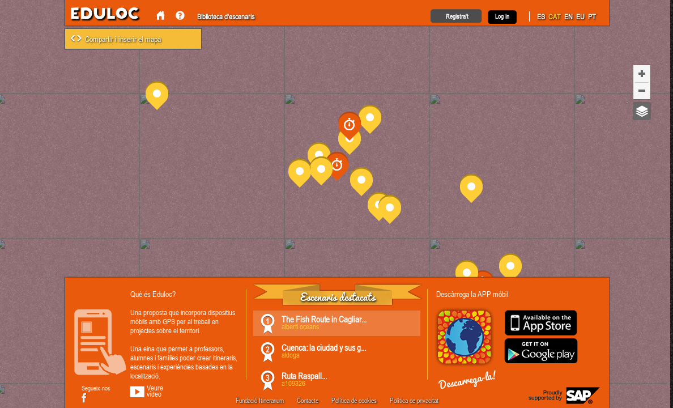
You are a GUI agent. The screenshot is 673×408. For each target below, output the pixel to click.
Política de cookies (354, 400)
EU (580, 16)
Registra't (457, 16)
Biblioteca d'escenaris (225, 16)
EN (568, 16)
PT (592, 16)
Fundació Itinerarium (260, 400)
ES (541, 16)
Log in (502, 16)
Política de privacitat (414, 400)
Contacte (307, 400)
